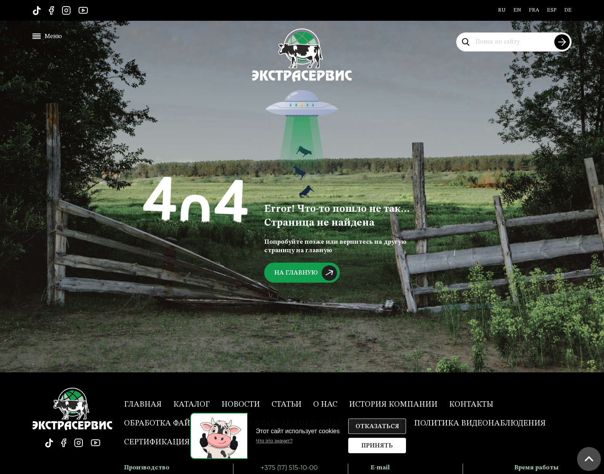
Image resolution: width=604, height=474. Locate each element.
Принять (377, 446)
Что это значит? (274, 441)
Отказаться (377, 427)
